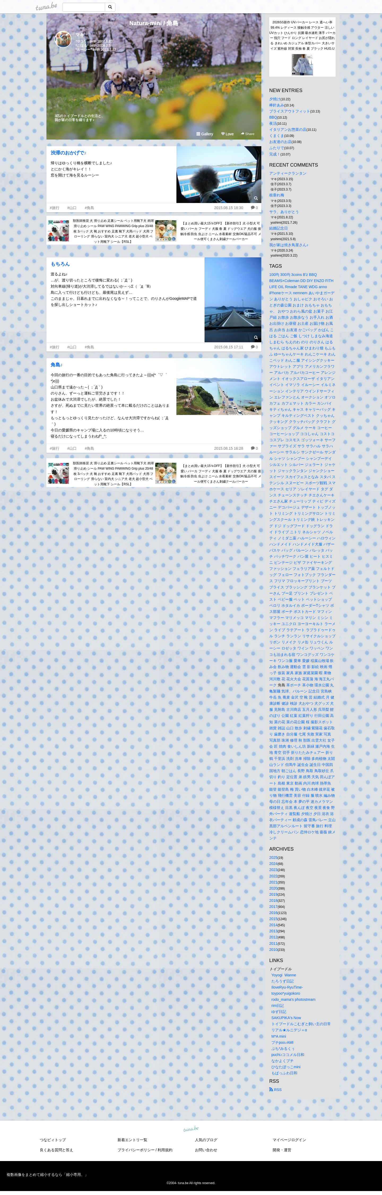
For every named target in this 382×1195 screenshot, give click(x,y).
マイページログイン (289, 1140)
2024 (273, 863)
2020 (273, 888)
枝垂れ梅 (276, 195)
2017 (273, 906)
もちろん (60, 264)
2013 (273, 931)
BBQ (273, 117)
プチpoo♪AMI (282, 1042)
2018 (273, 900)
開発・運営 (282, 1150)
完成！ (274, 154)
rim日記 (277, 1005)
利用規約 (165, 1150)
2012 (273, 937)
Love (227, 134)
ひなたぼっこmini (286, 1067)
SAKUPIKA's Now (286, 1018)
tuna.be (191, 1129)
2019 (273, 894)
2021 (273, 882)
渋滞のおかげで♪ (68, 152)
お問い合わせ (206, 1150)
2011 (273, 943)
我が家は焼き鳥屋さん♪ (288, 245)
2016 (273, 913)
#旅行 (54, 208)
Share (247, 134)
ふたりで (276, 148)
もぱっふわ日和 (284, 1073)
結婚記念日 (278, 228)
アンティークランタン (287, 173)
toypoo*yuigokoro (285, 993)
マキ (80, 35)
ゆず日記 (278, 1012)
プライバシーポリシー (136, 1150)
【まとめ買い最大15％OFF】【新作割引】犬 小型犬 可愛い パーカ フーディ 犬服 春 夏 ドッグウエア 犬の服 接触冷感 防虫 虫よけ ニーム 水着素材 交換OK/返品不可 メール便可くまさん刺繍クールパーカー (220, 231)
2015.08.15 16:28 (228, 448)
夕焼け (274, 99)
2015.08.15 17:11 (228, 347)
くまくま (276, 135)
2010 (273, 949)
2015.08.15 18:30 (228, 208)
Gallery (205, 134)
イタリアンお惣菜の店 (287, 129)
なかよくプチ (282, 1061)
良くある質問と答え (56, 1150)
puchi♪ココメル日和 (287, 1055)
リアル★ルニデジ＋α (289, 1030)
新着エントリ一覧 (132, 1140)
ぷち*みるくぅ (283, 1048)
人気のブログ (206, 1140)
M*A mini (278, 1036)
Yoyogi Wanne (283, 975)
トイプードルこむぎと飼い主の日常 (301, 1024)
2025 (273, 857)
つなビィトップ (53, 1140)
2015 (273, 919)
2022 (273, 876)
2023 (273, 870)
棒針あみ (276, 105)
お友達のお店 (280, 142)
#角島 (89, 208)
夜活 (273, 123)
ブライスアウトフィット (289, 111)
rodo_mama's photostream (293, 999)
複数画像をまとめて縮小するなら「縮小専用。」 (47, 1174)
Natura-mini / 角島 (154, 23)
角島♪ (57, 364)
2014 (273, 925)
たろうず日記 (282, 981)
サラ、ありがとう (284, 212)
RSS (275, 1090)
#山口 (72, 208)
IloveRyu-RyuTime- (287, 987)
